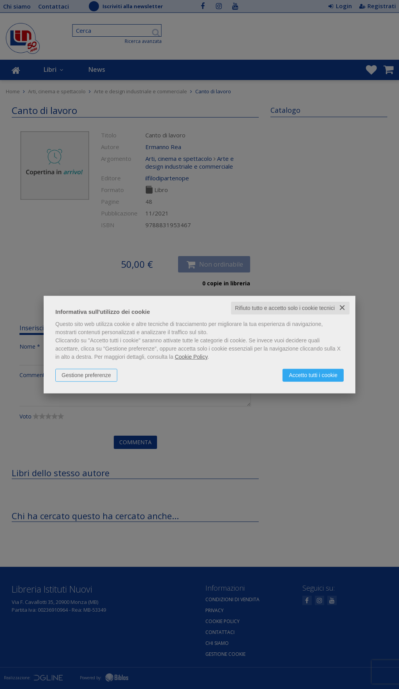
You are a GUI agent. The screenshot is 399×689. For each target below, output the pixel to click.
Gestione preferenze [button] (86, 375)
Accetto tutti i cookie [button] (313, 375)
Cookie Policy (191, 357)
